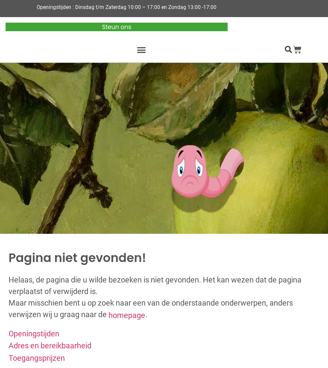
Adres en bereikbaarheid (50, 345)
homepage (126, 314)
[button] (142, 50)
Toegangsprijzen (37, 357)
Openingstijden (34, 333)
